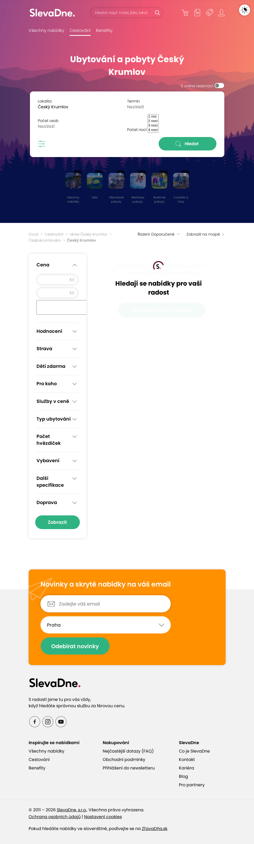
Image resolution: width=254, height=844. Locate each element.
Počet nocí (137, 129)
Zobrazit (57, 522)
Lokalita (45, 101)
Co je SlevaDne (194, 751)
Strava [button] (58, 349)
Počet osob (48, 120)
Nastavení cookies (103, 817)
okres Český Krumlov (88, 234)
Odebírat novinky (75, 646)
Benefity (104, 30)
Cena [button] (58, 265)
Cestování (80, 30)
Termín (133, 101)
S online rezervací (197, 86)
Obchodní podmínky (124, 760)
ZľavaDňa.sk (154, 829)
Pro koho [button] (58, 384)
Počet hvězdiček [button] (58, 439)
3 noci (153, 125)
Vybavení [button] (58, 461)
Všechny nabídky (46, 30)
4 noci (153, 130)
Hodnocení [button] (58, 331)
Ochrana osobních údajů (55, 817)
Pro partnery (192, 785)
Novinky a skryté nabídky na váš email (105, 584)
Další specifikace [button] (58, 481)
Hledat (187, 144)
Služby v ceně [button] (58, 402)
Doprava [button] (58, 503)
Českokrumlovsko (45, 240)
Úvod (33, 234)
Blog (183, 776)
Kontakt (187, 760)
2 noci (153, 121)
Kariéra (186, 768)
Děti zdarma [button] (58, 366)
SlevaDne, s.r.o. (72, 810)
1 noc (153, 116)
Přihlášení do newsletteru (129, 768)
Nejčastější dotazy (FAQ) (128, 751)
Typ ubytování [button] (58, 419)
